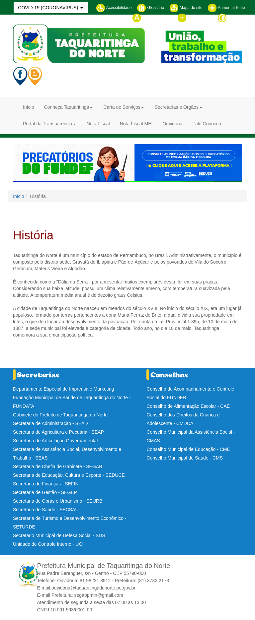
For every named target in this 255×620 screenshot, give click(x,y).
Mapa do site (186, 7)
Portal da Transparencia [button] (47, 123)
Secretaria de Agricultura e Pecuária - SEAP (58, 432)
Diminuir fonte (194, 17)
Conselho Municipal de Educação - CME (188, 449)
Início (28, 107)
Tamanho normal (152, 17)
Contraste (231, 17)
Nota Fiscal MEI (136, 123)
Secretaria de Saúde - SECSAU (46, 509)
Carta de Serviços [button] (121, 107)
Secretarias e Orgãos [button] (177, 107)
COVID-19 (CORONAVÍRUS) (48, 7)
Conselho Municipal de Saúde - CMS (184, 458)
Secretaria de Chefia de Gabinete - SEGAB (57, 466)
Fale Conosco (206, 123)
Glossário (150, 7)
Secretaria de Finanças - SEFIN (46, 483)
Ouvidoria (172, 123)
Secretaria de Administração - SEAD (50, 423)
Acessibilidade (113, 7)
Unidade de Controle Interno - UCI (48, 544)
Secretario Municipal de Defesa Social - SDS (59, 535)
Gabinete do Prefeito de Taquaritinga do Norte (60, 414)
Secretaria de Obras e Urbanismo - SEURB (57, 501)
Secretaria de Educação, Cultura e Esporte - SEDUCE (69, 475)
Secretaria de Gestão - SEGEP (45, 492)
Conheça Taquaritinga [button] (66, 107)
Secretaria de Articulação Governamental (55, 440)
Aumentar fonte (226, 7)
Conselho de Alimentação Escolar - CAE (188, 406)
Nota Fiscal (98, 123)
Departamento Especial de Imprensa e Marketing (63, 389)
